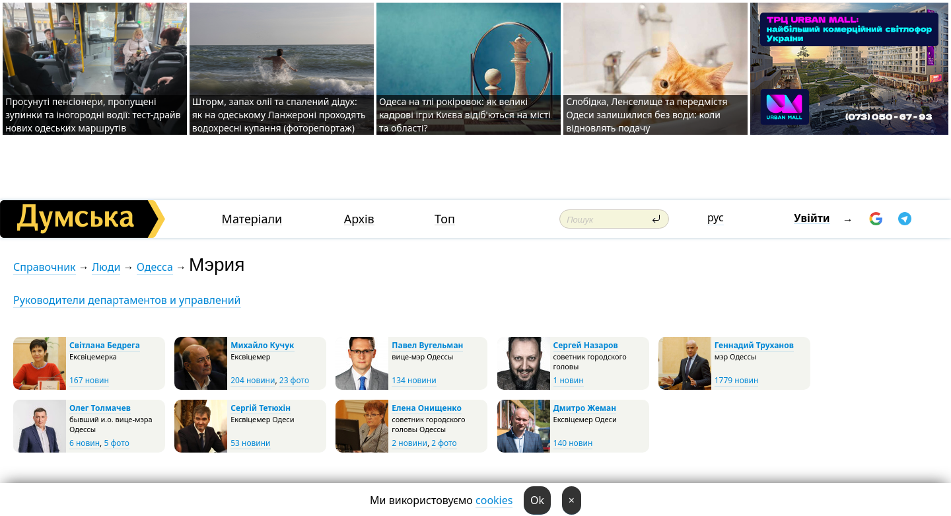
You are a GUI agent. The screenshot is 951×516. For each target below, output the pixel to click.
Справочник (44, 267)
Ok (537, 500)
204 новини (252, 380)
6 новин (84, 443)
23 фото (294, 380)
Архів (359, 219)
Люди (106, 267)
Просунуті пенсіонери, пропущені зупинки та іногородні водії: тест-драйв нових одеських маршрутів (92, 114)
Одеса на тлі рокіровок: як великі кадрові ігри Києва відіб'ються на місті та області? (465, 114)
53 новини (250, 443)
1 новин (568, 380)
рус (715, 217)
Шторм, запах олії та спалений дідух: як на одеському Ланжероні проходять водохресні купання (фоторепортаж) (279, 114)
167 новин (89, 380)
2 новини (409, 443)
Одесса (155, 267)
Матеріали (252, 219)
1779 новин (737, 380)
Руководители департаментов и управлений (127, 300)
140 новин (573, 443)
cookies (494, 500)
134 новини (414, 380)
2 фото (443, 443)
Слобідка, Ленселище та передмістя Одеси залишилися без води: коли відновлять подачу (646, 114)
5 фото (116, 443)
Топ (445, 219)
